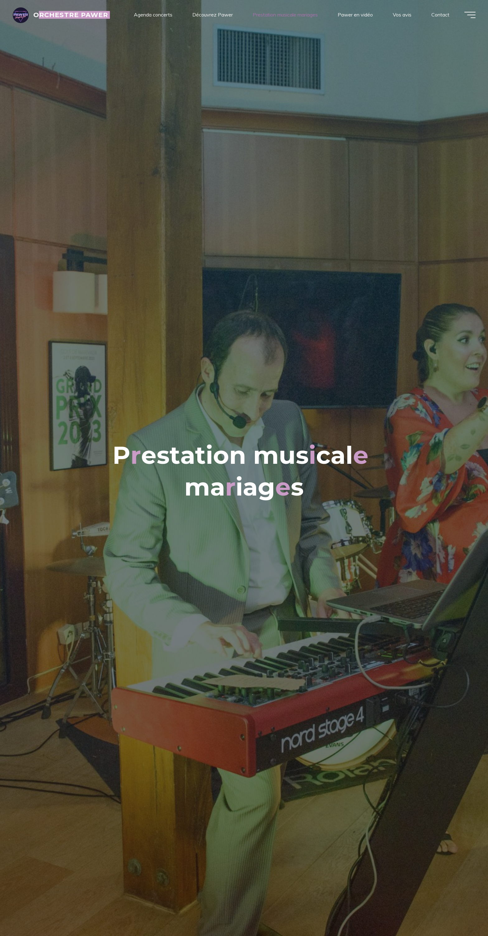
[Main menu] (470, 15)
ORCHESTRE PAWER (70, 15)
